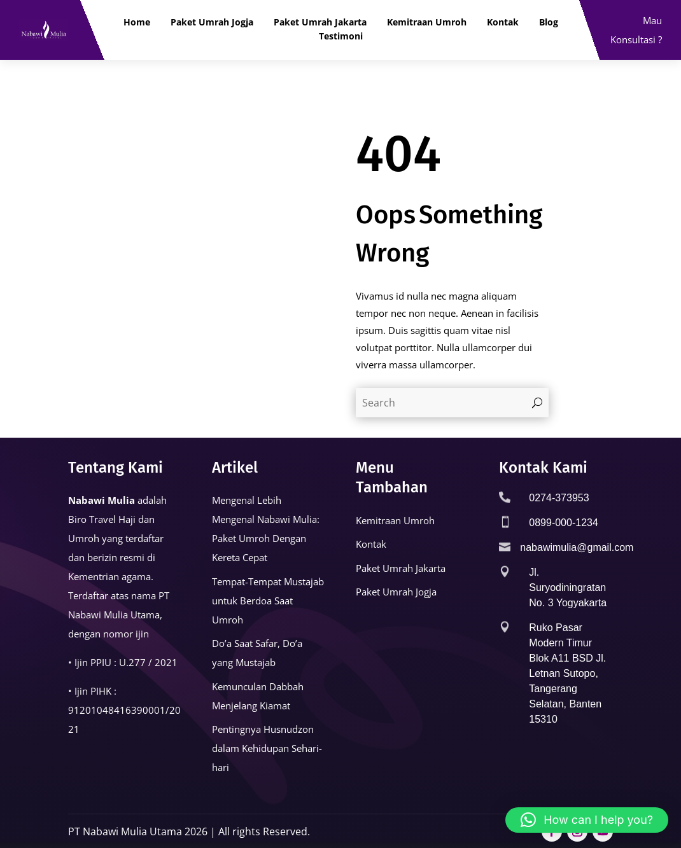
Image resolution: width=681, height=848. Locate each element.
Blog (548, 22)
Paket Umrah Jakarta (320, 22)
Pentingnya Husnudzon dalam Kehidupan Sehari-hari (267, 748)
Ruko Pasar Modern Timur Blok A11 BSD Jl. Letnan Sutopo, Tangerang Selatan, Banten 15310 (567, 673)
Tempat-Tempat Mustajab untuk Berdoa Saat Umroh (268, 600)
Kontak (503, 22)
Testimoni (341, 36)
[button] (586, 820)
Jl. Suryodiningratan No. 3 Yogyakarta (568, 587)
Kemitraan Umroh (427, 22)
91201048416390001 (116, 710)
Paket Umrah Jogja (212, 22)
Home (136, 22)
